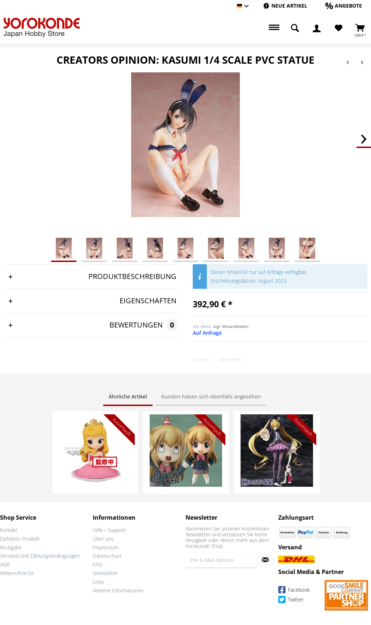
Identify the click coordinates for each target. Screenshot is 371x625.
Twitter (291, 600)
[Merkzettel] (338, 28)
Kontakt (8, 530)
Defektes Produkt (20, 538)
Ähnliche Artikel (128, 396)
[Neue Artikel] (285, 5)
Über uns (103, 538)
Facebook (294, 590)
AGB (5, 564)
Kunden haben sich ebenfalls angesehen (211, 396)
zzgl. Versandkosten (231, 326)
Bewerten (230, 359)
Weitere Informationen (118, 590)
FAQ (97, 564)
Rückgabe (11, 547)
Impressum (105, 547)
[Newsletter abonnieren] (265, 560)
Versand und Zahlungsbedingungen (40, 555)
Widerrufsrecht (17, 573)
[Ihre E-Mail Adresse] (221, 560)
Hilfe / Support (109, 530)
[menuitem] (285, 5)
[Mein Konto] (316, 28)
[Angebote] (344, 5)
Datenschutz (107, 555)
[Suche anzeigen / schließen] (295, 28)
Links (98, 581)
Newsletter (105, 573)
